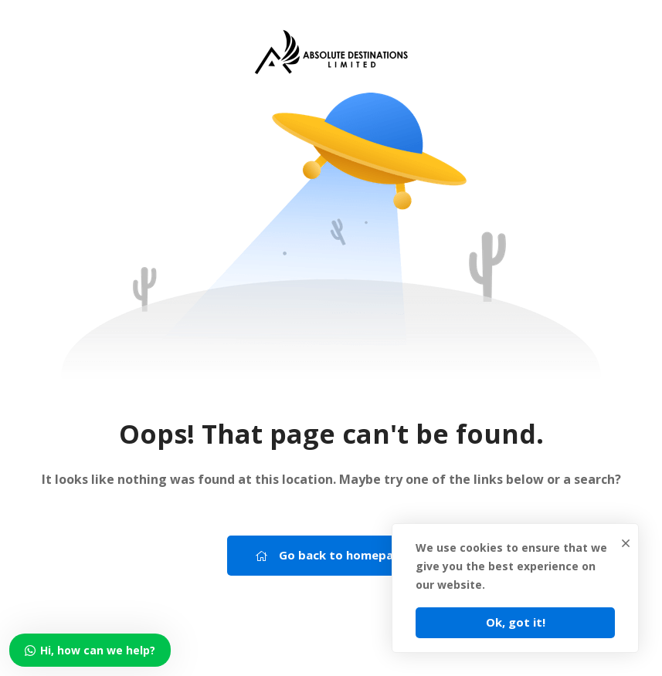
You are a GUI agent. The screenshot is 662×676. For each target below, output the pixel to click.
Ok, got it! (515, 622)
